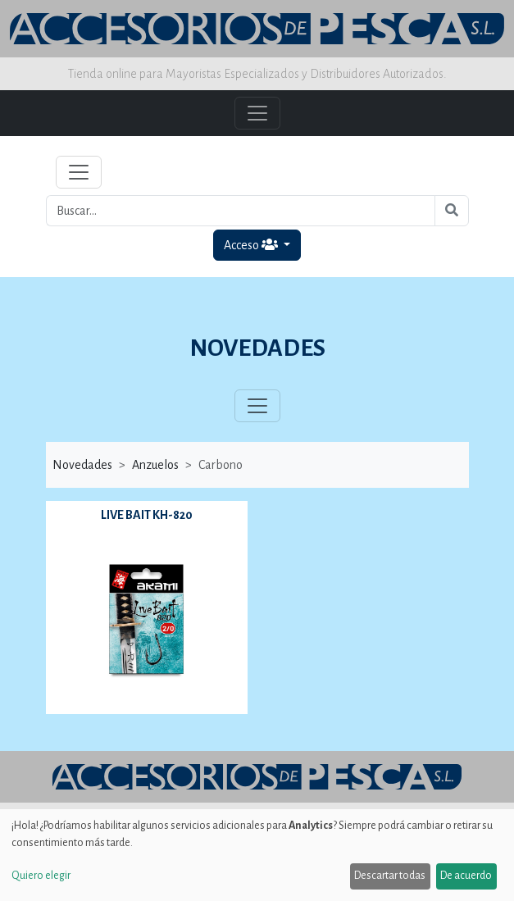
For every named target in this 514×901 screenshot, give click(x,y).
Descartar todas (389, 875)
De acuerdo (466, 875)
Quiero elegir (41, 875)
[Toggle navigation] (79, 172)
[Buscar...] (240, 210)
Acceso (252, 245)
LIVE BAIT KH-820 (147, 514)
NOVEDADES (257, 348)
